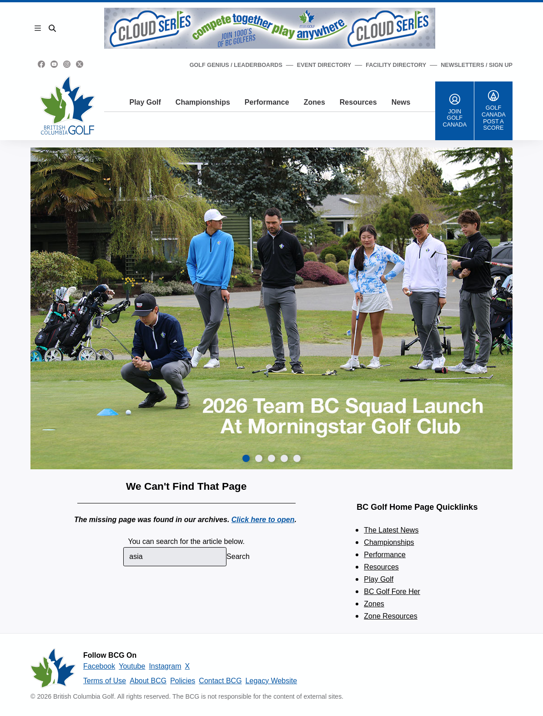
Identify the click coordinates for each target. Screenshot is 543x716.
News (401, 102)
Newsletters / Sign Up (477, 65)
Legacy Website (271, 681)
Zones (314, 102)
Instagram (165, 666)
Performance (267, 102)
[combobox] (175, 556)
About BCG (148, 681)
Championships (203, 102)
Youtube (132, 666)
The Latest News (391, 530)
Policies (182, 681)
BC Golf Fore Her (392, 591)
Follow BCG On (109, 655)
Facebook (99, 666)
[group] (271, 308)
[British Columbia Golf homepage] (53, 668)
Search (238, 556)
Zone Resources (390, 616)
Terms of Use (104, 681)
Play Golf (145, 102)
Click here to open (263, 519)
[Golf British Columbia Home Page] (67, 105)
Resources (358, 102)
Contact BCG (220, 681)
